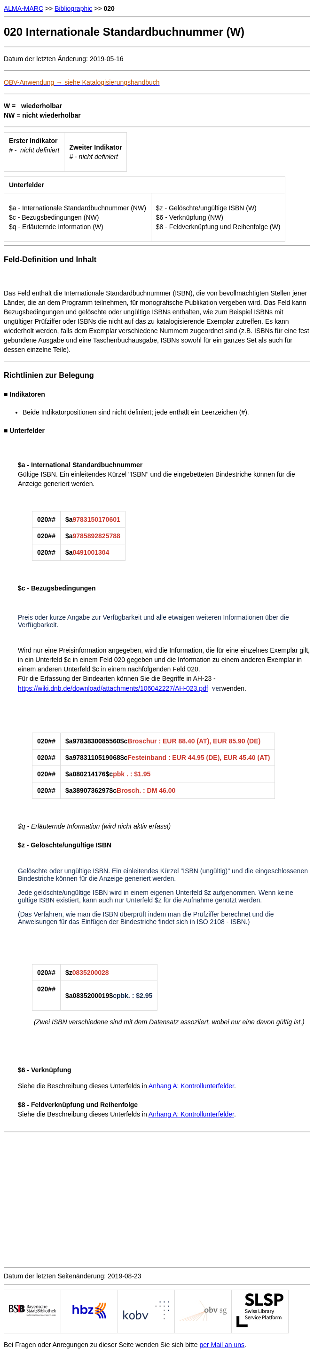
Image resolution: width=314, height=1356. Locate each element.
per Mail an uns (221, 1344)
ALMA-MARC (23, 8)
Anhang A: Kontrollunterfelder (191, 1086)
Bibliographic (73, 8)
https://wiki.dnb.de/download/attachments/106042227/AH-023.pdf (113, 688)
